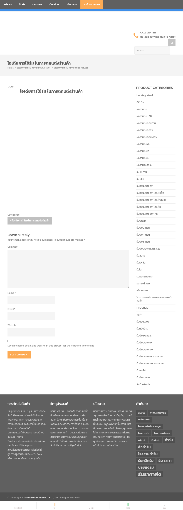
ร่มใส (139, 262)
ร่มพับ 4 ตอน (143, 228)
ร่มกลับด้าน (142, 321)
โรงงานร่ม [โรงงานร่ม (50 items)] (143, 426)
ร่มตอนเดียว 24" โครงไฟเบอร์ (151, 193)
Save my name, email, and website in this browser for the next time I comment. (51, 338)
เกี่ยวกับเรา (55, 4)
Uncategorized (145, 88)
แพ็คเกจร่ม (142, 283)
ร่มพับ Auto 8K (144, 335)
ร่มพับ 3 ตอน (143, 370)
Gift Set (141, 95)
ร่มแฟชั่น (141, 255)
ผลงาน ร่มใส (143, 144)
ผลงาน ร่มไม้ (143, 151)
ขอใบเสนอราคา (92, 4)
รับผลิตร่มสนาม (144, 269)
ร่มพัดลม (141, 214)
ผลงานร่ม (37, 4)
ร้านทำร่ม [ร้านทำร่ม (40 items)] (141, 405)
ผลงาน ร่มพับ (143, 137)
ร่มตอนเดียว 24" (145, 179)
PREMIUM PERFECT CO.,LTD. (42, 490)
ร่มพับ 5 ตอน (143, 234)
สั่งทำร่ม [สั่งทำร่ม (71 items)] (144, 440)
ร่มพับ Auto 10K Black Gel (150, 356)
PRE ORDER (143, 300)
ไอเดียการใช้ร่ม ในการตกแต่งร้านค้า (33, 60)
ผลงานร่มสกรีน (144, 158)
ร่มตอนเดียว (143, 314)
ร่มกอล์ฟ (141, 363)
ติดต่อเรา (72, 4)
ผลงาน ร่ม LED (144, 109)
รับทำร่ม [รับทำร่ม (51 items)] (155, 433)
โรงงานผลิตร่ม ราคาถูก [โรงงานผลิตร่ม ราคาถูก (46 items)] (149, 419)
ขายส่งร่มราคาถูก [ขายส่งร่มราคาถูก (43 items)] (158, 405)
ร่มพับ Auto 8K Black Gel (150, 349)
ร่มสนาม (141, 248)
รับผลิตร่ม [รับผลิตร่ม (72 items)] (146, 453)
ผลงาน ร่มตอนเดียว (147, 130)
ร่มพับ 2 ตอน (143, 221)
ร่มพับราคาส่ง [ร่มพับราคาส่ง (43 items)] (144, 412)
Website (12, 318)
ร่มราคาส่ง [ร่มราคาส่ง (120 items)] (149, 467)
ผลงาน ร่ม (142, 102)
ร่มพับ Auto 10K (145, 342)
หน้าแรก (8, 4)
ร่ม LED (140, 172)
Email (11, 302)
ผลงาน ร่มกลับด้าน (146, 116)
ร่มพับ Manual (144, 328)
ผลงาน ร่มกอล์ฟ (145, 123)
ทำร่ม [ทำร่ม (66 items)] (169, 432)
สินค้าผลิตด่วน (144, 377)
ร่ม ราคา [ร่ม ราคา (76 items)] (165, 453)
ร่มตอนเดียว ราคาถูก (147, 207)
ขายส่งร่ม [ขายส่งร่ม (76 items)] (146, 460)
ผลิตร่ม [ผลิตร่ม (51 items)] (142, 433)
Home (11, 60)
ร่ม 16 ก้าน (142, 165)
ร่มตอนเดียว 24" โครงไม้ (149, 200)
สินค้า (22, 4)
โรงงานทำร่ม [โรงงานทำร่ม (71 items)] (148, 446)
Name (12, 286)
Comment (13, 239)
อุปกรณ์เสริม (143, 276)
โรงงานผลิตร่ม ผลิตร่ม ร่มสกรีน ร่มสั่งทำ (154, 292)
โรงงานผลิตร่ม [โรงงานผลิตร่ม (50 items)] (162, 426)
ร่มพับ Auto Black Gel (148, 241)
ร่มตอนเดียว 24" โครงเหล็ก (150, 186)
